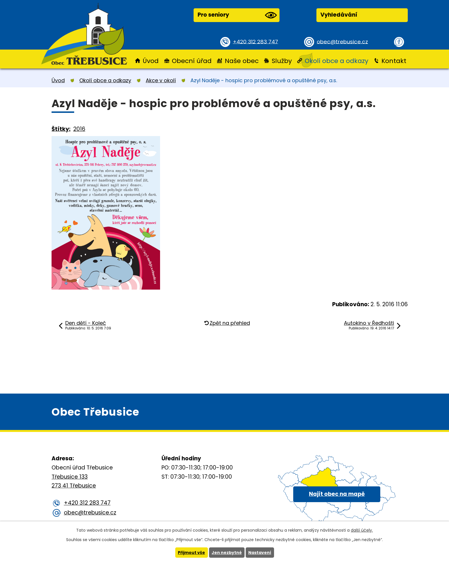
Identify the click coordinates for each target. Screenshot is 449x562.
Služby (282, 60)
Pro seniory (237, 15)
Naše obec (242, 60)
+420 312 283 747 (256, 41)
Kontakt (393, 60)
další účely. (362, 530)
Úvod (151, 60)
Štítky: (61, 129)
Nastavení (259, 552)
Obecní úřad (192, 60)
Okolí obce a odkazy (336, 60)
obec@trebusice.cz (343, 41)
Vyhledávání (338, 15)
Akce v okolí (161, 80)
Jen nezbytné (227, 552)
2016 (79, 129)
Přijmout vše (191, 552)
